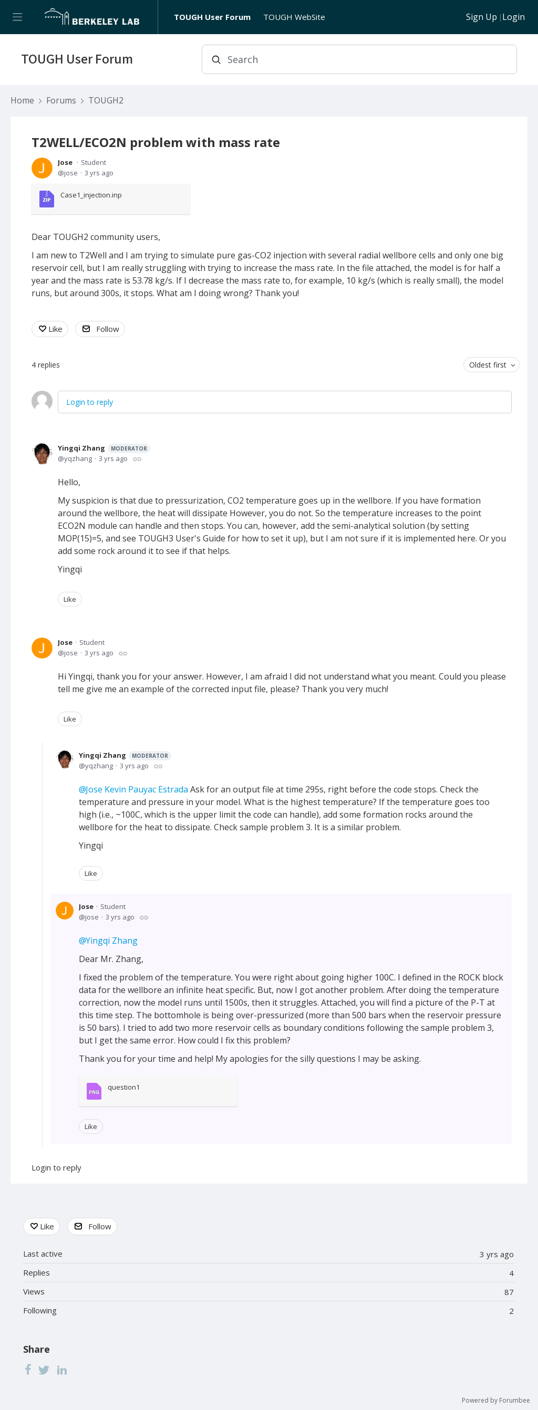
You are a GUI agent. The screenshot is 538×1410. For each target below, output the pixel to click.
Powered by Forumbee (496, 1401)
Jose (65, 162)
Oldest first (487, 365)
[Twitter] (44, 1369)
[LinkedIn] (62, 1369)
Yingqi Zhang (104, 448)
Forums (61, 101)
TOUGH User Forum (212, 17)
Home (22, 101)
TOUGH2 (105, 101)
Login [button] (513, 17)
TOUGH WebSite (294, 17)
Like (55, 328)
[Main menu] (17, 17)
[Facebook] (28, 1369)
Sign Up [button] (481, 17)
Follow (107, 328)
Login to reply (89, 402)
